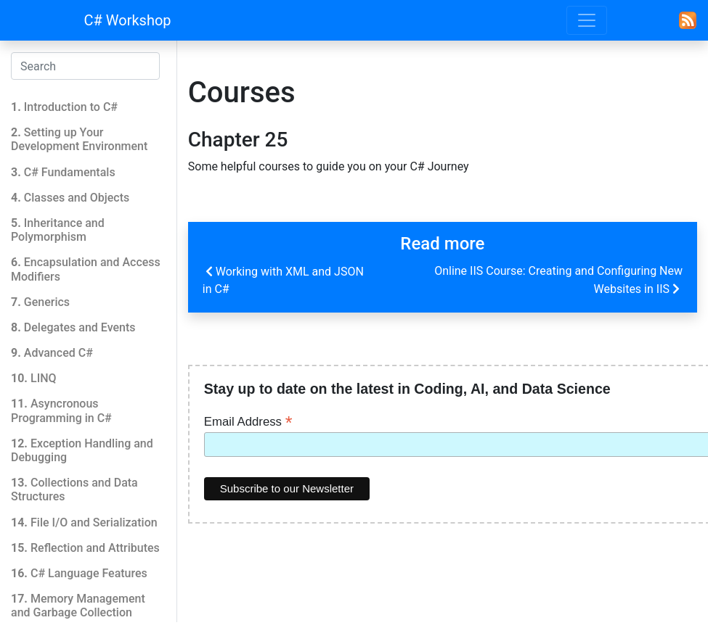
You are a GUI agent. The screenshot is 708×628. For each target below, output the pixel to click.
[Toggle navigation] (586, 20)
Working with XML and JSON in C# (283, 279)
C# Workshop (127, 20)
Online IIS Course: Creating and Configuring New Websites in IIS (558, 280)
